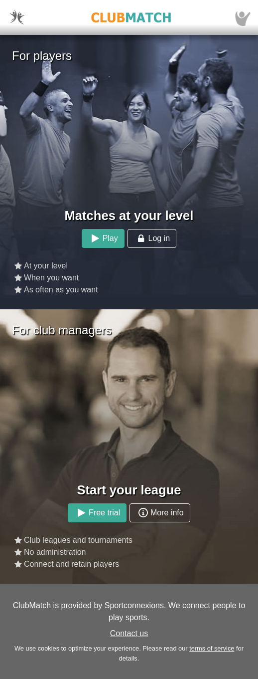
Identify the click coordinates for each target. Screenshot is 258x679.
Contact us (129, 633)
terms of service (211, 648)
